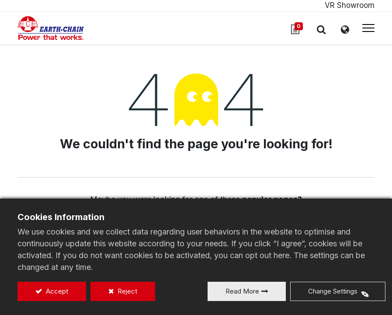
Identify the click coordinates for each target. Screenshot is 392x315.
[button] (321, 29)
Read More (242, 291)
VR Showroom (350, 5)
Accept (56, 291)
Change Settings (332, 291)
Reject (126, 291)
